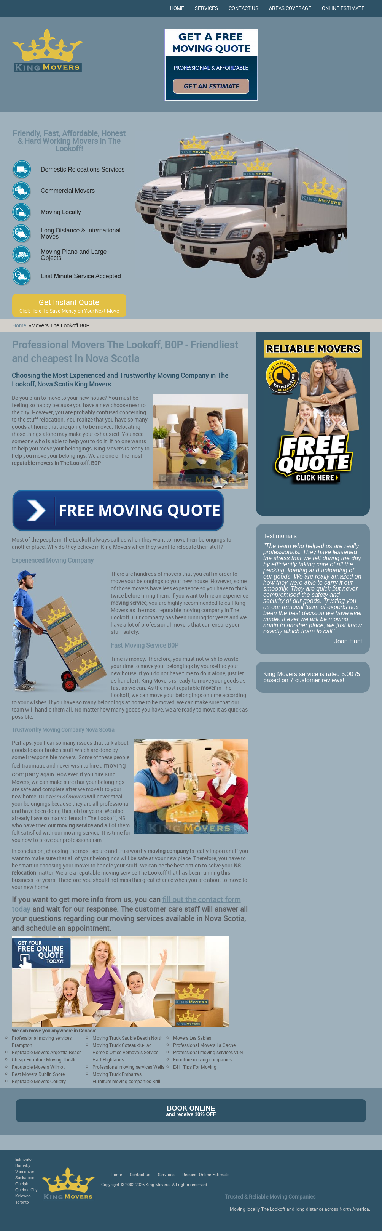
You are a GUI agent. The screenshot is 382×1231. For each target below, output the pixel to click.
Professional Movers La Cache (204, 1045)
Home (177, 8)
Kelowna (23, 1196)
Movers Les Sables (192, 1038)
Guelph (21, 1183)
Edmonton (24, 1159)
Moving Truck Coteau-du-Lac (121, 1045)
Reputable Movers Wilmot (38, 1067)
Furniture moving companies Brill (126, 1081)
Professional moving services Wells (128, 1067)
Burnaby (22, 1165)
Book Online (191, 1110)
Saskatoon (24, 1177)
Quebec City (26, 1190)
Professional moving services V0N (208, 1052)
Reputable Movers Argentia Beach (47, 1052)
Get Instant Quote (69, 305)
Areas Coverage (290, 8)
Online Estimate (343, 8)
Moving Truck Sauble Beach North (127, 1038)
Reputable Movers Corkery (39, 1081)
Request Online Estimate (205, 1174)
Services (206, 8)
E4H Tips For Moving (194, 1067)
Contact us (243, 8)
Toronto (22, 1202)
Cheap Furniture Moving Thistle (44, 1059)
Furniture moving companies (202, 1059)
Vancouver (24, 1171)
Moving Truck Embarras (117, 1074)
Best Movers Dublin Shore (38, 1074)
